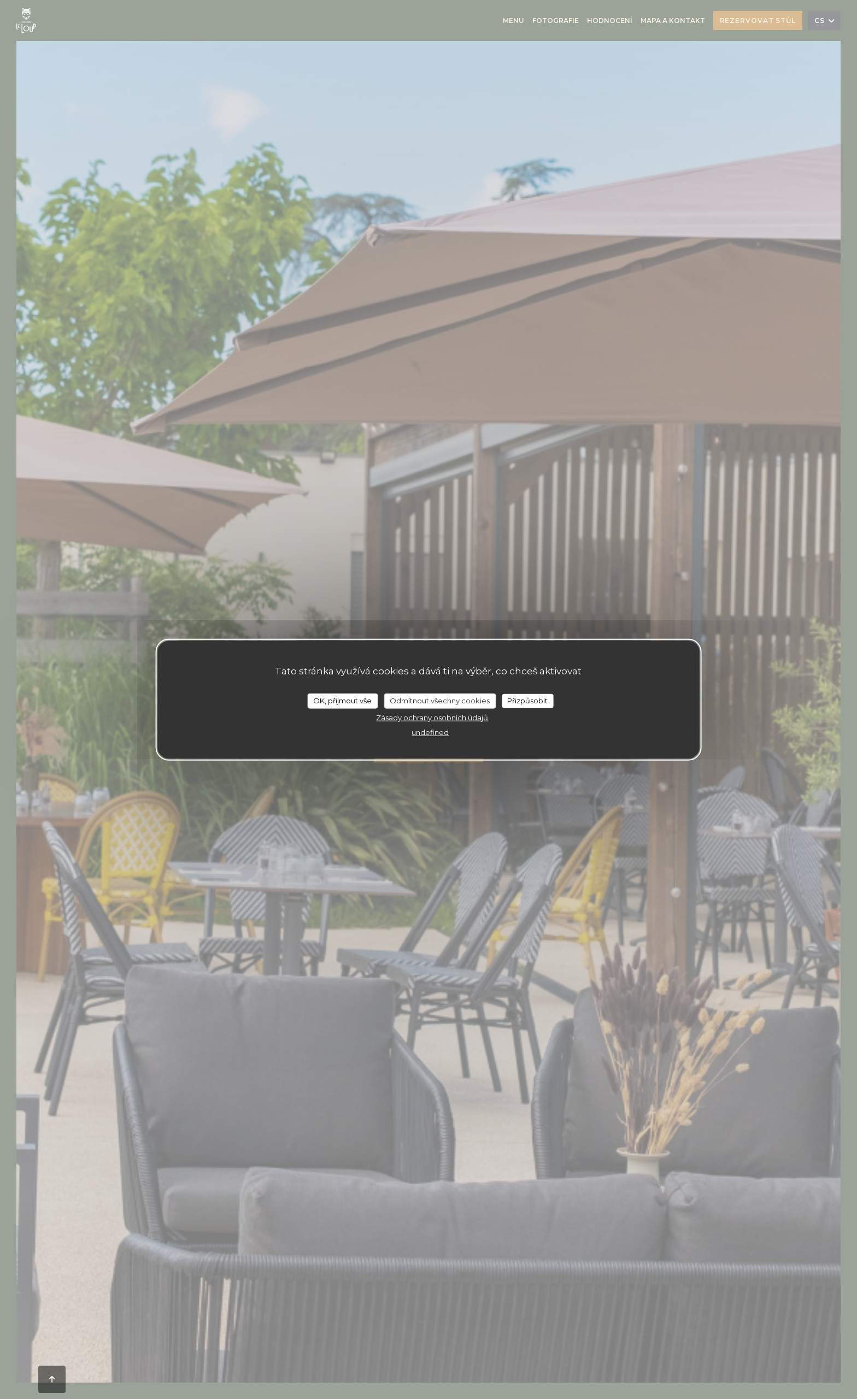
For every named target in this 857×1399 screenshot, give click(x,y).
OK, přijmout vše (342, 700)
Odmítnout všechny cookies (440, 700)
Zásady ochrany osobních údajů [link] (432, 717)
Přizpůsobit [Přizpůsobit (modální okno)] (527, 700)
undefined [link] (430, 731)
